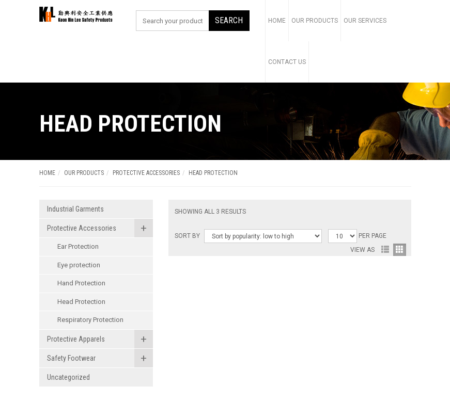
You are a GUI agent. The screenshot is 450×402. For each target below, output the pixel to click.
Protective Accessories (146, 172)
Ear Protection (78, 246)
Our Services (365, 20)
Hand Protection (81, 283)
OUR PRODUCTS (84, 172)
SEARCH (229, 20)
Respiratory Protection (90, 320)
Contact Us (287, 62)
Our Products (314, 20)
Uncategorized (68, 377)
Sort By (187, 235)
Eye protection (78, 265)
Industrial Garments (75, 209)
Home (277, 20)
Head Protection (81, 301)
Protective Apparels (76, 339)
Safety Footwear (71, 358)
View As (362, 249)
